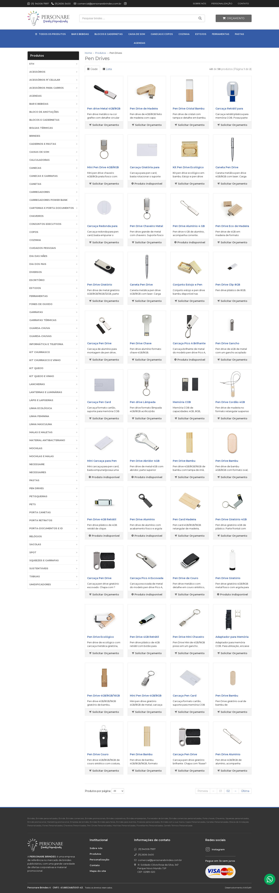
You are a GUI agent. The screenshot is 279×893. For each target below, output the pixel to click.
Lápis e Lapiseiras (41, 400)
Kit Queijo (36, 368)
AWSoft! (247, 887)
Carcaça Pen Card (99, 402)
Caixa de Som (136, 34)
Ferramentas (220, 34)
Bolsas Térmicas (41, 128)
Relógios (35, 536)
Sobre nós (199, 3)
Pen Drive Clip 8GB (227, 284)
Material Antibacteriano (47, 440)
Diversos (35, 272)
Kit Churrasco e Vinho (44, 360)
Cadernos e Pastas (42, 144)
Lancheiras (37, 384)
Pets (32, 504)
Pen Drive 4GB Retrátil (101, 519)
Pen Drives (36, 488)
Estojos (200, 34)
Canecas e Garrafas (43, 176)
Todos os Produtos (52, 34)
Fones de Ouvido (40, 304)
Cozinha (183, 34)
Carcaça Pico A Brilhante (189, 343)
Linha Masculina (40, 424)
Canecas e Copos (162, 34)
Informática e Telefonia (46, 344)
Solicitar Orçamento (104, 125)
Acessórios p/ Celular (44, 79)
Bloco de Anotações (44, 112)
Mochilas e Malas (41, 456)
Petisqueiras (38, 496)
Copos (33, 232)
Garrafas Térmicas (42, 320)
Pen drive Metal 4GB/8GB (103, 108)
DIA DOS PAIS (37, 264)
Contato (243, 3)
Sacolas (35, 544)
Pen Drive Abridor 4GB (144, 460)
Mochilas (35, 448)
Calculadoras (39, 160)
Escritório (36, 280)
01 (220, 791)
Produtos (100, 53)
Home (88, 53)
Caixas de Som (39, 152)
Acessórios (37, 71)
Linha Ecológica (40, 408)
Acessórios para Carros (46, 88)
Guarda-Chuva (39, 328)
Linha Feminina (39, 416)
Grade (92, 69)
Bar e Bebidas (80, 34)
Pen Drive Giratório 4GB (231, 519)
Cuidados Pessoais (42, 248)
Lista (107, 69)
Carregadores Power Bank (48, 200)
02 (228, 791)
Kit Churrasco (39, 352)
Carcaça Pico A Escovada (146, 578)
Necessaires (37, 472)
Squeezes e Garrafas (44, 560)
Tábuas (34, 576)
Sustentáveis (38, 568)
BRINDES (34, 136)
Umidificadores (40, 584)
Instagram (218, 849)
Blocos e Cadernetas (108, 34)
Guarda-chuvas (40, 336)
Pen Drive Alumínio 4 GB (189, 226)
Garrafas (36, 312)
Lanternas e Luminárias (45, 392)
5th (31, 63)
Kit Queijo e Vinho (41, 376)
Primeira (203, 791)
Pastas (239, 34)
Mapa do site (98, 871)
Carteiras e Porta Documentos (51, 208)
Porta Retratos (40, 520)
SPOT (32, 552)
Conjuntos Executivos (45, 224)
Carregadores (39, 192)
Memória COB (182, 402)
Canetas (35, 184)
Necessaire (36, 464)
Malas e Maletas (40, 432)
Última (245, 791)
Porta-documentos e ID (46, 528)
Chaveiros (36, 216)
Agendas (139, 43)
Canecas (35, 168)
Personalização (221, 3)
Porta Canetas (40, 512)
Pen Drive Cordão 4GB (230, 402)
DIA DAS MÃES (38, 256)
